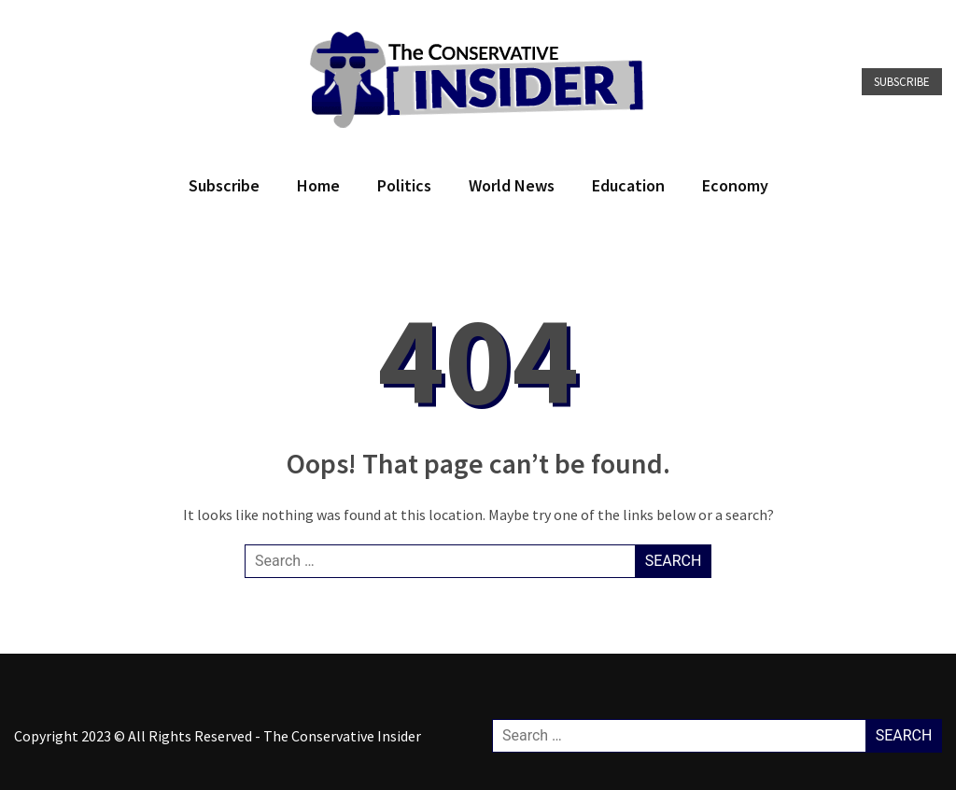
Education (628, 185)
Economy (735, 185)
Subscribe (902, 82)
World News (512, 185)
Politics (404, 185)
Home (318, 185)
